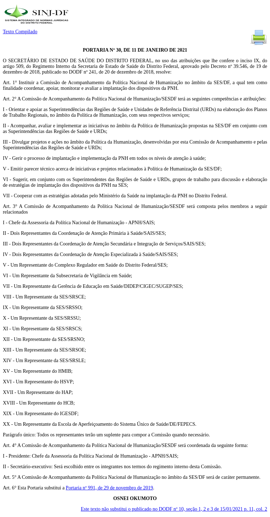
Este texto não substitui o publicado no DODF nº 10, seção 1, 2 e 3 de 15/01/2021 (174, 509)
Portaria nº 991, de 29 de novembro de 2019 (109, 487)
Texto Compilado (20, 31)
